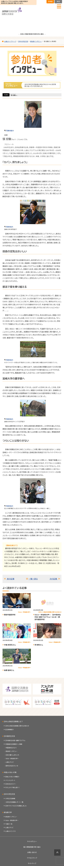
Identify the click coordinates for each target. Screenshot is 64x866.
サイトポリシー (32, 844)
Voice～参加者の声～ (12, 761)
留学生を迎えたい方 (12, 768)
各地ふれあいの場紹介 (12, 779)
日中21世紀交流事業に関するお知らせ (17, 728)
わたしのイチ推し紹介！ (12, 790)
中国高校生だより (11, 750)
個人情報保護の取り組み (32, 849)
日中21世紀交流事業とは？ (13, 724)
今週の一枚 (8, 826)
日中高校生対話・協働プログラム (15, 743)
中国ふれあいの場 (10, 775)
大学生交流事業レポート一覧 (14, 805)
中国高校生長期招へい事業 (13, 746)
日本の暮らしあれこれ (12, 757)
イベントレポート (10, 783)
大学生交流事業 (10, 801)
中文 (58, 1)
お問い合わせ (32, 855)
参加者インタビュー (11, 754)
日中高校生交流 (9, 739)
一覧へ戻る (33, 580)
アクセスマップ (32, 860)
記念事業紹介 (9, 732)
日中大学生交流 (9, 797)
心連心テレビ (10, 764)
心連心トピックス (10, 833)
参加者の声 (8, 815)
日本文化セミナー (10, 786)
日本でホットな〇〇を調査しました (16, 808)
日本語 (50, 1)
